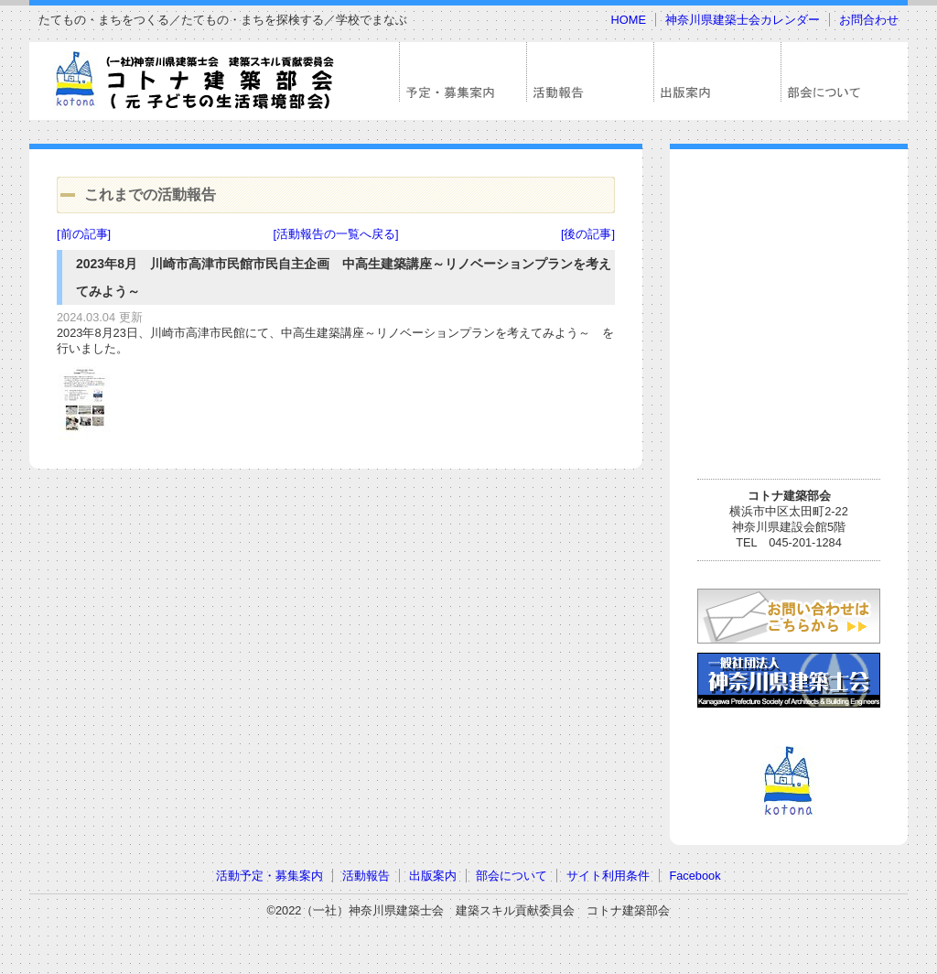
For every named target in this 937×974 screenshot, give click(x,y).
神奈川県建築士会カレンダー (742, 20)
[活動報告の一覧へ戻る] (335, 234)
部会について (511, 875)
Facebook (694, 875)
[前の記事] (84, 234)
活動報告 (366, 875)
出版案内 (433, 875)
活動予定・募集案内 (269, 875)
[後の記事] (588, 234)
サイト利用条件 (608, 875)
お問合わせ (869, 20)
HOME (628, 20)
